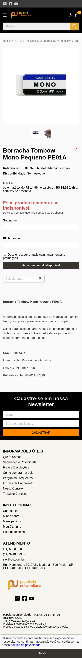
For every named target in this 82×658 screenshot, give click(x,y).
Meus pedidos (12, 521)
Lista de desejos (14, 531)
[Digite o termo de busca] (36, 26)
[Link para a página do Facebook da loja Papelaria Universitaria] (10, 4)
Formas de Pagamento (18, 483)
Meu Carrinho (12, 526)
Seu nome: (10, 220)
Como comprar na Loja (18, 472)
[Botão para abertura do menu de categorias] (5, 15)
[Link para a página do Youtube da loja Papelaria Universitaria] (16, 4)
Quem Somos (12, 457)
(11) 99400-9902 (14, 554)
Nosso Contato (13, 488)
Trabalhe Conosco (15, 493)
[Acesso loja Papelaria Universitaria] (71, 15)
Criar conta (10, 510)
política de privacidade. (26, 645)
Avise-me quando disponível (41, 265)
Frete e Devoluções (16, 467)
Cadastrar (41, 432)
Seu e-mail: (12, 238)
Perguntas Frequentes (18, 478)
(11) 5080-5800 (13, 549)
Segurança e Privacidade (20, 462)
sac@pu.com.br (13, 559)
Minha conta (11, 516)
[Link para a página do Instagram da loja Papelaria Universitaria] (5, 4)
